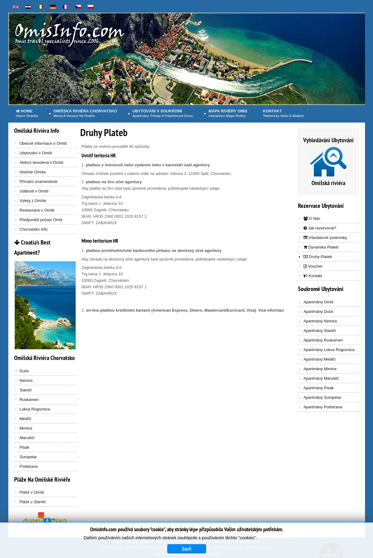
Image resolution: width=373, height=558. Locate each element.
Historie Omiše (33, 172)
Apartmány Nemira (320, 321)
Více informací (271, 310)
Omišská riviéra (328, 183)
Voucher (313, 266)
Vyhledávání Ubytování (328, 140)
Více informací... (273, 550)
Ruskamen (29, 399)
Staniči (26, 390)
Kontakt (313, 275)
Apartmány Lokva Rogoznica (329, 349)
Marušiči (27, 437)
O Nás (312, 218)
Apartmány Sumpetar (322, 397)
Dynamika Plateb (321, 247)
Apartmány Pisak (319, 388)
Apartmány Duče (318, 311)
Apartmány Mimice (320, 368)
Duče (24, 371)
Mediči (25, 418)
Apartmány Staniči (320, 330)
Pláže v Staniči (33, 501)
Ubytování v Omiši (36, 153)
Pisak (25, 447)
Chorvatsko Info (34, 229)
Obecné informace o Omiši (43, 143)
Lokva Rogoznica (35, 409)
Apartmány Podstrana (323, 407)
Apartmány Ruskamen (323, 340)
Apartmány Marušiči (321, 378)
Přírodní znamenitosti (39, 181)
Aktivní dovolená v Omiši (41, 162)
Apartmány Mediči (319, 359)
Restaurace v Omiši (37, 210)
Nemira (26, 380)
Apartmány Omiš (318, 302)
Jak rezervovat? (320, 228)
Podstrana (29, 466)
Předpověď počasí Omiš (41, 219)
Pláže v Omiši (32, 492)
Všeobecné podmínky (325, 237)
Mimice (26, 428)
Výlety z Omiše (33, 200)
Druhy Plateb (104, 132)
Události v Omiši (34, 191)
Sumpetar (28, 457)
